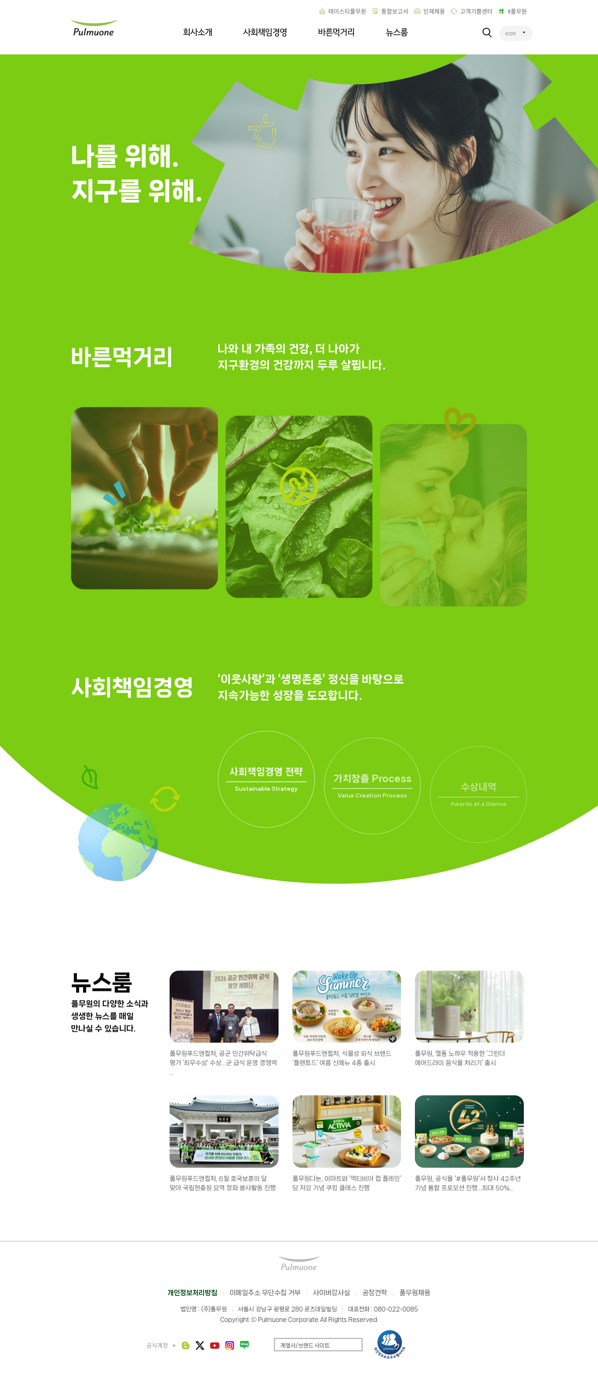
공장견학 (374, 1292)
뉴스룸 (397, 32)
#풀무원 (517, 11)
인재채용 (434, 11)
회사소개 (197, 32)
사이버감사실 (331, 1292)
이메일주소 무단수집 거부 (265, 1292)
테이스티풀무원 (347, 11)
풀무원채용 (414, 1292)
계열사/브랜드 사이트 (305, 1345)
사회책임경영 (265, 32)
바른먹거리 (336, 32)
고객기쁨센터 (476, 11)
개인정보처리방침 (192, 1292)
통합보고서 (394, 11)
